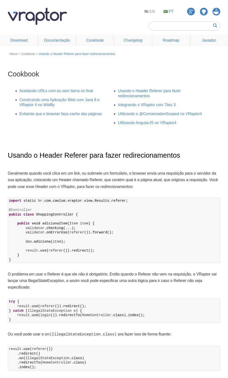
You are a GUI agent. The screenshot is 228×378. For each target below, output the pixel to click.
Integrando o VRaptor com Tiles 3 (146, 105)
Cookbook (95, 40)
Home (13, 54)
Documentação (57, 40)
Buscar (215, 26)
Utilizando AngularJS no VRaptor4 (147, 123)
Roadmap (171, 40)
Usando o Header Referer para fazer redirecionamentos (76, 54)
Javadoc (209, 40)
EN (151, 11)
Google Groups (191, 11)
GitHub (204, 11)
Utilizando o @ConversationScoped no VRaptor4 (160, 114)
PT (170, 11)
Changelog (133, 40)
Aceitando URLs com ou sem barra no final (56, 91)
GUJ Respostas (216, 11)
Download (19, 40)
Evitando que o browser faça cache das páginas (60, 114)
